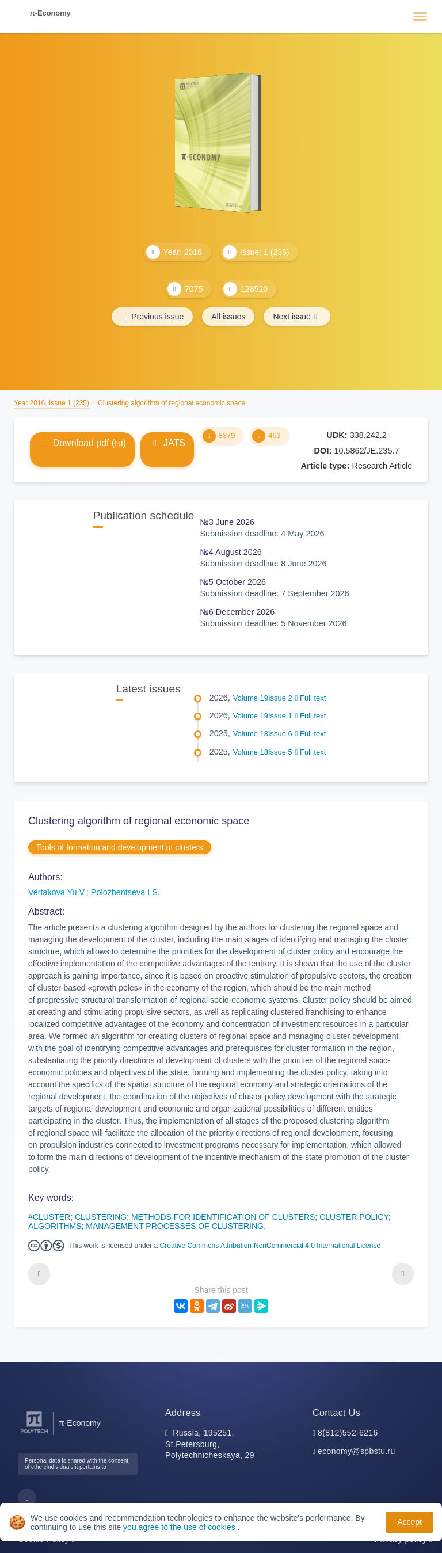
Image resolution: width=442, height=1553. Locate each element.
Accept (409, 1522)
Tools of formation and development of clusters (119, 847)
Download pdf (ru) (82, 443)
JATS (167, 443)
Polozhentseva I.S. (125, 892)
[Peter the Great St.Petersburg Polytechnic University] (34, 1433)
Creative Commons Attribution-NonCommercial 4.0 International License (270, 1246)
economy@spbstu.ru (356, 1451)
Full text (310, 698)
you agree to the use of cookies (180, 1527)
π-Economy (50, 13)
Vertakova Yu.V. (57, 892)
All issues (228, 316)
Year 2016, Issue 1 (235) (51, 403)
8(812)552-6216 (348, 1432)
